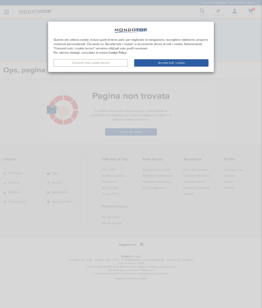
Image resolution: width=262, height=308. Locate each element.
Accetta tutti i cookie (171, 63)
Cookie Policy (117, 53)
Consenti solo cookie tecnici (90, 63)
